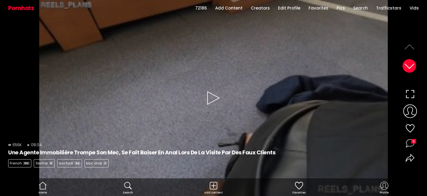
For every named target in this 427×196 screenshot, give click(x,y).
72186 (201, 8)
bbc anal (96, 163)
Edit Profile (289, 8)
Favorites (318, 8)
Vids (414, 8)
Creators (260, 8)
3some (44, 163)
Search (360, 8)
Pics (341, 8)
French (20, 163)
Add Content (229, 8)
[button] (409, 66)
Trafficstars (388, 8)
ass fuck (69, 163)
